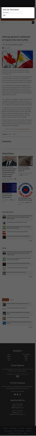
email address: (6, 12)
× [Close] (34, 7)
